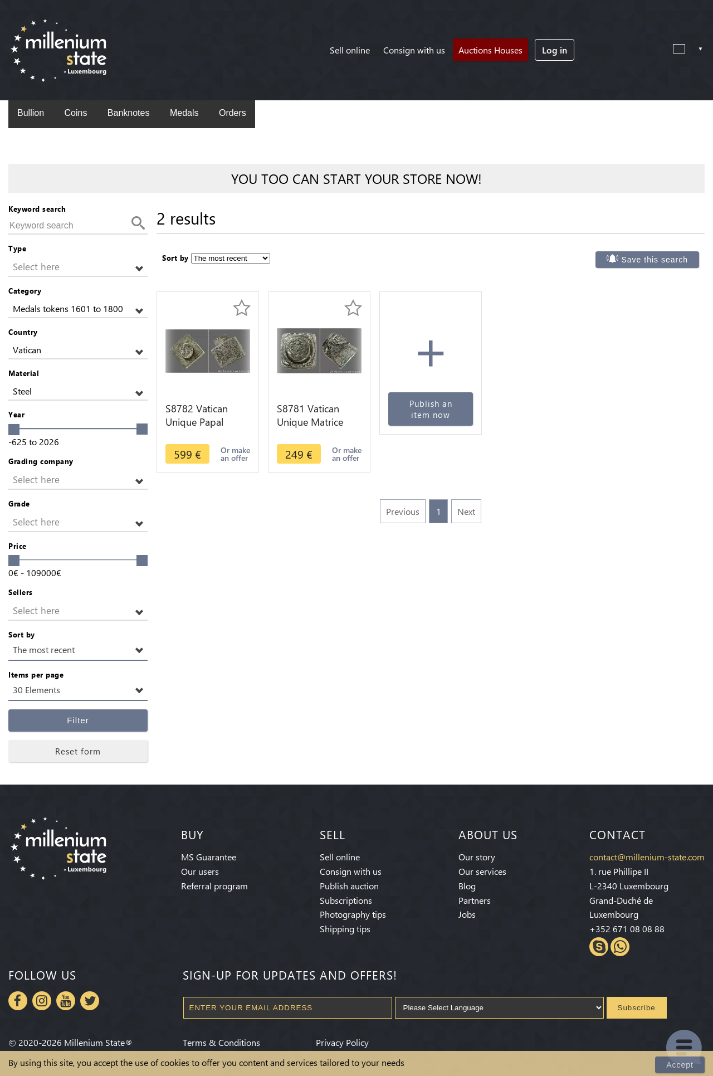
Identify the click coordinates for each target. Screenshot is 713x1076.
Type (17, 248)
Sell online (350, 50)
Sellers (20, 592)
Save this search (655, 259)
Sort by (21, 634)
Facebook (17, 1000)
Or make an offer (235, 454)
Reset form (78, 751)
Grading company (41, 461)
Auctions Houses (490, 50)
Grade (19, 503)
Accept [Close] (680, 1064)
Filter (78, 720)
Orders (232, 113)
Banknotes (129, 113)
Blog (467, 886)
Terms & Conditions (221, 1042)
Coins (75, 113)
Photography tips (353, 914)
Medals (184, 113)
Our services (482, 871)
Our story (476, 857)
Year (16, 414)
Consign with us (414, 50)
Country (23, 332)
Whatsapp (620, 946)
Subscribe (637, 1008)
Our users (200, 871)
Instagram (41, 1000)
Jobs (467, 914)
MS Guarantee (208, 857)
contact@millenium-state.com (647, 857)
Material (23, 373)
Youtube (65, 1000)
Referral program (214, 886)
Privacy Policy (342, 1042)
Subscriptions (346, 900)
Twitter (89, 1000)
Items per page (36, 674)
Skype (598, 946)
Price (17, 546)
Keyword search (37, 208)
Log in (554, 50)
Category (24, 290)
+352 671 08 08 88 (627, 928)
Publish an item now (430, 409)
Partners (474, 900)
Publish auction (349, 886)
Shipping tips (345, 928)
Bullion (30, 113)
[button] (78, 267)
